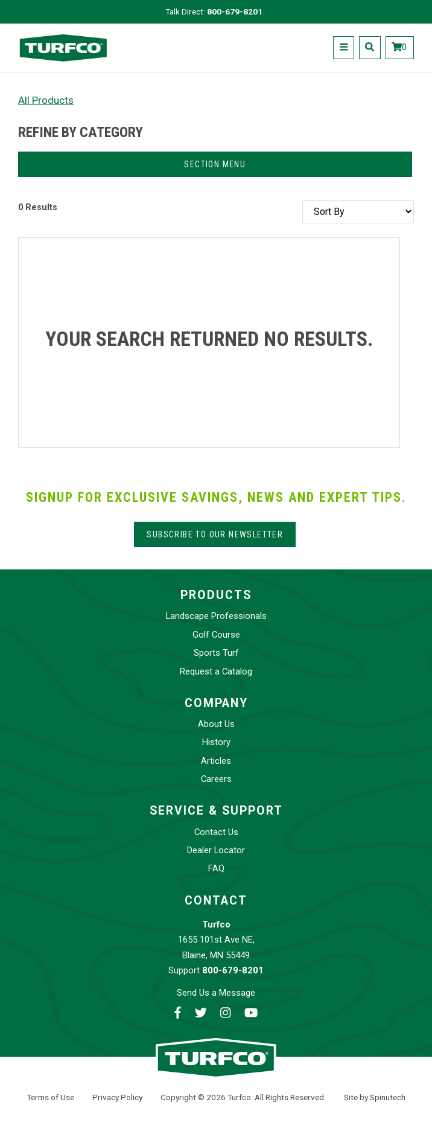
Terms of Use (50, 1097)
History (216, 742)
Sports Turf (216, 652)
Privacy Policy (117, 1097)
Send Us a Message (216, 992)
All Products (46, 100)
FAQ (216, 868)
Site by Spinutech (374, 1097)
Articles (216, 760)
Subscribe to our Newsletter (215, 534)
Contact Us (216, 832)
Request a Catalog (216, 671)
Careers (216, 779)
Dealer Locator (216, 850)
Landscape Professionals (216, 615)
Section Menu (215, 164)
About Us (216, 724)
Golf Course (216, 634)
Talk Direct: (213, 11)
